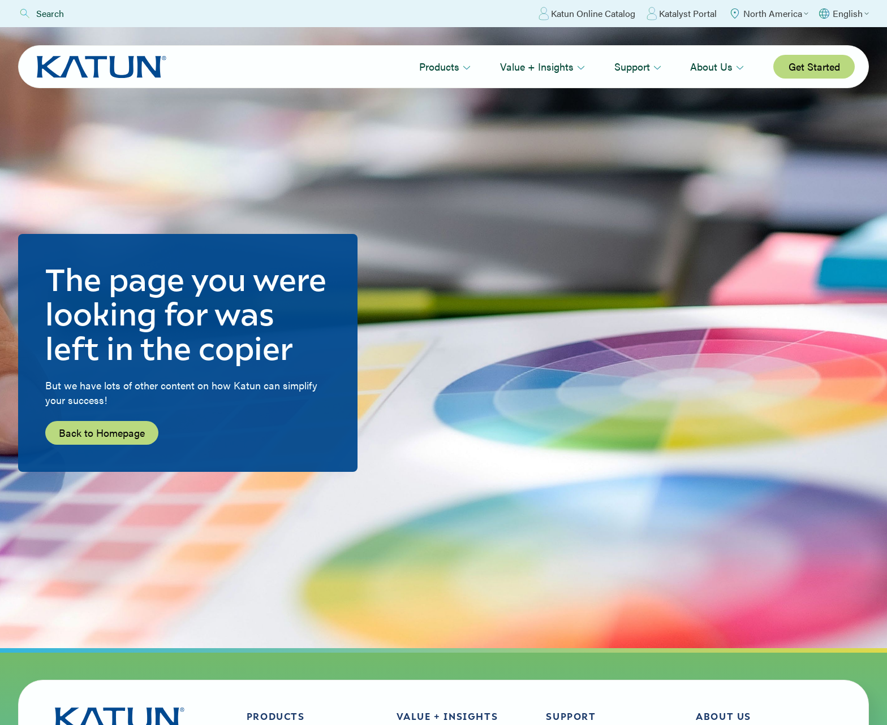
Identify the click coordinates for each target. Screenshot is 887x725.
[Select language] (843, 13)
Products (445, 66)
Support (637, 66)
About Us (717, 66)
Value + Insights (542, 66)
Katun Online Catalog (587, 13)
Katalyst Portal (682, 13)
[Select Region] (768, 13)
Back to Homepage (102, 433)
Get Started (814, 66)
